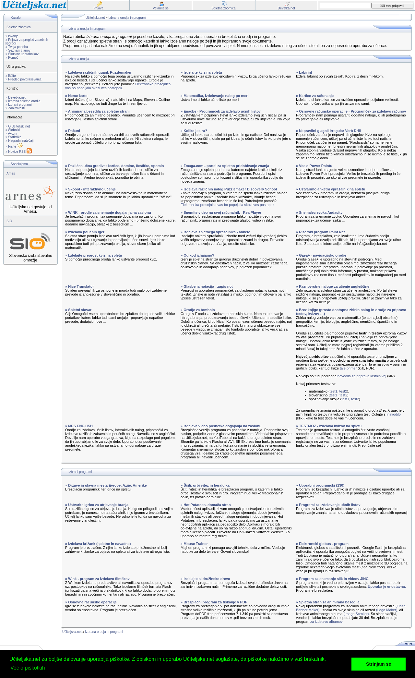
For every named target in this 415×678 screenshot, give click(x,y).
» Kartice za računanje (315, 96)
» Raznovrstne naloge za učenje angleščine (332, 286)
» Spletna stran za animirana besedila (328, 602)
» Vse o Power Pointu (314, 166)
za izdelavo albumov (326, 622)
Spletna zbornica (18, 27)
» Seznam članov (18, 50)
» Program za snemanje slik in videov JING (332, 579)
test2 (343, 391)
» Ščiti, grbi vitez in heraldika (205, 485)
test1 (334, 391)
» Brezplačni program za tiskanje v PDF (214, 602)
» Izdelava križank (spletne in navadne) (98, 544)
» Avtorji (11, 133)
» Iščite (11, 76)
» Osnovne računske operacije (91, 602)
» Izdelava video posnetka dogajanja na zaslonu (221, 426)
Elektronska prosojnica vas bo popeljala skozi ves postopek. (118, 86)
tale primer (348, 368)
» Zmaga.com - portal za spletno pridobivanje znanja (225, 166)
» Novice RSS (19, 151)
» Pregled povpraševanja (24, 79)
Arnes (10, 173)
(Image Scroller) (356, 614)
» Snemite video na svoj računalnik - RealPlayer (221, 212)
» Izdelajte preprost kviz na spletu (93, 255)
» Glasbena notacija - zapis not (207, 286)
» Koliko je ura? (194, 131)
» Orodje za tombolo (198, 310)
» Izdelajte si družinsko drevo (205, 579)
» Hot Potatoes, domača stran (206, 505)
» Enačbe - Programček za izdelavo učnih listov (221, 111)
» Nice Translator (79, 286)
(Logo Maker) (386, 610)
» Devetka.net (16, 97)
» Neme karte (76, 96)
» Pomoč (12, 57)
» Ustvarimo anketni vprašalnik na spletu (330, 189)
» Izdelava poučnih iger (84, 232)
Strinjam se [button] (378, 664)
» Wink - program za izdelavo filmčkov (97, 579)
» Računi (72, 131)
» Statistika (13, 137)
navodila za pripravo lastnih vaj (362, 376)
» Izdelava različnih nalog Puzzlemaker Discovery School (229, 189)
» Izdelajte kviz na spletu (201, 72)
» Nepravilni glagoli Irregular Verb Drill (328, 131)
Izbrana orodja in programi (128, 17)
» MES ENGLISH (79, 426)
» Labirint (304, 72)
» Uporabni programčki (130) (320, 485)
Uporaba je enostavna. (387, 586)
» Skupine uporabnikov (22, 54)
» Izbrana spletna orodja (23, 101)
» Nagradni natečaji (19, 140)
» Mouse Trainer (194, 544)
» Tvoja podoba (17, 47)
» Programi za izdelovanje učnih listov (328, 505)
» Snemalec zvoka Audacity (319, 212)
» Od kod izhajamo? (197, 255)
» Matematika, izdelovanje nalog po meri (215, 96)
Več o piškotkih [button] (27, 668)
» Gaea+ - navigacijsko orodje (321, 255)
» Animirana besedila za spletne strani (97, 111)
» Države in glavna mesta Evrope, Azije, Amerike (106, 485)
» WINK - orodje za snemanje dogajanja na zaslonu (108, 212)
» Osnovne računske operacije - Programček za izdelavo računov (351, 111)
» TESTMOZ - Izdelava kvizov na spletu (329, 426)
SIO (9, 221)
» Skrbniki (13, 130)
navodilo (394, 414)
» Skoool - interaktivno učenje (90, 189)
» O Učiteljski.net (18, 126)
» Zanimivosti (15, 108)
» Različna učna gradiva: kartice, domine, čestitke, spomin (114, 166)
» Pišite (14, 146)
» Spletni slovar (78, 310)
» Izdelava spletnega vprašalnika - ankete (215, 232)
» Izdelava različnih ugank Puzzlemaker (98, 72)
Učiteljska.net (95, 17)
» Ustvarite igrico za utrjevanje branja (96, 505)
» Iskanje (12, 36)
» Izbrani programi (19, 104)
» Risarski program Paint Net (320, 232)
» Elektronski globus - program (322, 544)
